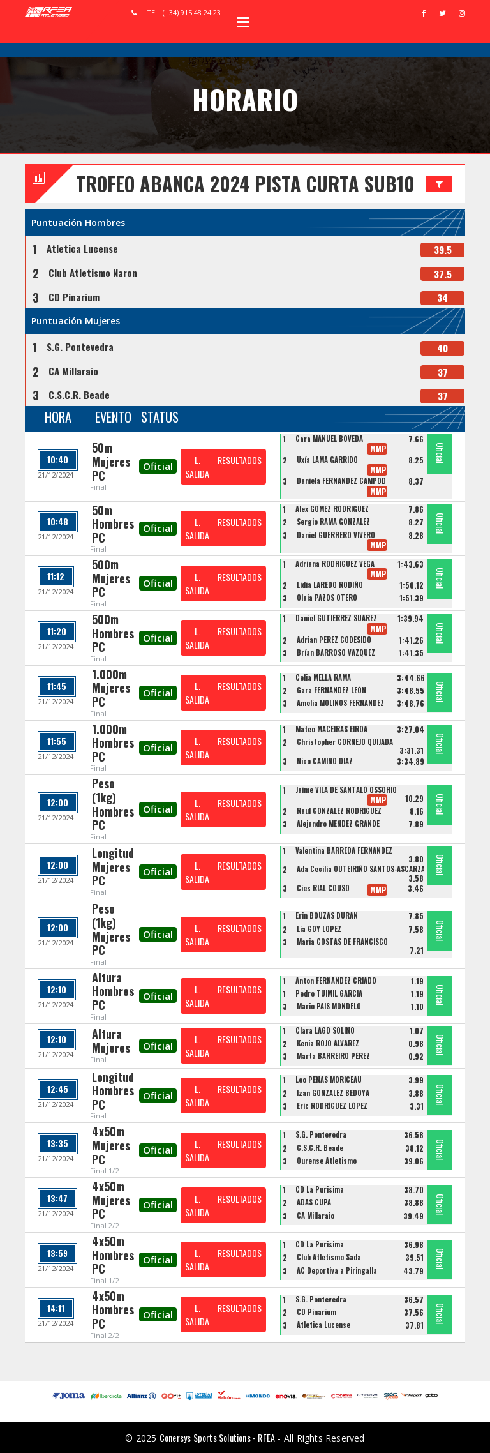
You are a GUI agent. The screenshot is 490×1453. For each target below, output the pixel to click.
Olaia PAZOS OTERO (327, 597)
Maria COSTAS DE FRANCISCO (342, 942)
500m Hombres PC (113, 633)
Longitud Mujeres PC (113, 867)
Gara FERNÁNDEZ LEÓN (331, 690)
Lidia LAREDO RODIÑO (330, 585)
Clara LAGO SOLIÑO (325, 1030)
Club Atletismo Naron (92, 273)
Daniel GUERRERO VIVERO (336, 535)
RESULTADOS (240, 460)
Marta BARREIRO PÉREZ (333, 1056)
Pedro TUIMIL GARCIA (328, 993)
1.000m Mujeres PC (111, 688)
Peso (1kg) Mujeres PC (111, 929)
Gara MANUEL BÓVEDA (329, 438)
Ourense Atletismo (327, 1161)
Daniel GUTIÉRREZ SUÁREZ (336, 618)
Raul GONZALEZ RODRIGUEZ (339, 811)
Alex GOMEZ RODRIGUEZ (332, 509)
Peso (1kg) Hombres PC (113, 804)
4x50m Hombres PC (113, 1255)
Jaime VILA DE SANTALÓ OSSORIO (346, 790)
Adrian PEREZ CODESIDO (334, 640)
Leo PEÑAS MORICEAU (328, 1079)
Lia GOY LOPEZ (319, 929)
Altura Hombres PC (113, 991)
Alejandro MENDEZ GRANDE (338, 823)
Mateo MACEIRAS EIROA (331, 729)
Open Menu (243, 21)
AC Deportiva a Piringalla (337, 1270)
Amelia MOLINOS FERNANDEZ (340, 703)
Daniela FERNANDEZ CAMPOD (341, 481)
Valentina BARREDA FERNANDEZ (343, 850)
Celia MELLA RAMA (323, 677)
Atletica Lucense (82, 248)
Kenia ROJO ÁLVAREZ (328, 1043)
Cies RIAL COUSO (323, 888)
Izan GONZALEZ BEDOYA (333, 1093)
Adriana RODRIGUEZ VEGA (335, 564)
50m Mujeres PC (111, 461)
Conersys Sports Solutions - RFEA (217, 1437)
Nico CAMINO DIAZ (325, 761)
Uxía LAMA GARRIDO (327, 460)
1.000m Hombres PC (113, 743)
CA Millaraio (73, 371)
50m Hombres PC (113, 524)
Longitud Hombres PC (113, 1091)
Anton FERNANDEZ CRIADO (335, 980)
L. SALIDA (197, 466)
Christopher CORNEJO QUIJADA (345, 742)
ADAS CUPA (314, 1202)
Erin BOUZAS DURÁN (326, 915)
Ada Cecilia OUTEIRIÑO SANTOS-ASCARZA (361, 869)
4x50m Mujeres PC (111, 1145)
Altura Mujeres (111, 1040)
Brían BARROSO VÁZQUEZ (336, 652)
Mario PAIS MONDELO (329, 1006)
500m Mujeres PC (111, 578)
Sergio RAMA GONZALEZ (333, 521)
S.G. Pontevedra (80, 347)
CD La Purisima (319, 1189)
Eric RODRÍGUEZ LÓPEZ (332, 1106)
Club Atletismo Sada (329, 1257)
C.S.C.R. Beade (79, 395)
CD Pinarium (74, 297)
